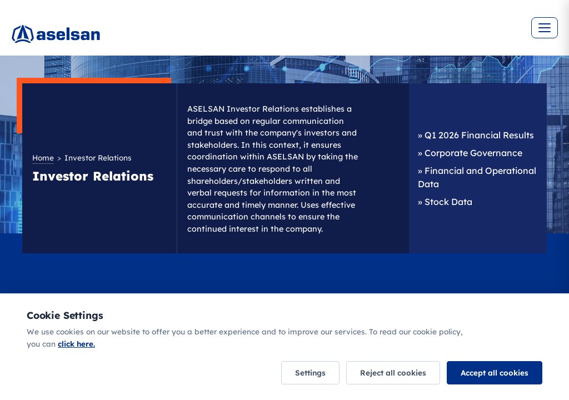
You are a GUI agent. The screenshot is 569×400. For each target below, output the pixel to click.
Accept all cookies (494, 372)
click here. (76, 343)
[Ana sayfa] (89, 39)
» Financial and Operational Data (477, 177)
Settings (310, 372)
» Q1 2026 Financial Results (476, 135)
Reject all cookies (393, 372)
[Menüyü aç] (544, 27)
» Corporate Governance (470, 152)
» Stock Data (445, 201)
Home (43, 157)
